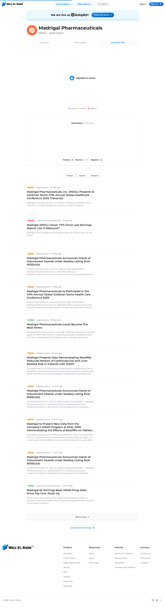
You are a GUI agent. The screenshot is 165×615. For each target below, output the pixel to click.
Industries (68, 581)
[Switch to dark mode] (161, 600)
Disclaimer (120, 563)
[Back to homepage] (13, 4)
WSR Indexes (84, 4)
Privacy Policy (121, 558)
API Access (94, 563)
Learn (91, 558)
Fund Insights (64, 4)
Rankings (67, 586)
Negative (94, 176)
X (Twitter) (145, 558)
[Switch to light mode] (157, 600)
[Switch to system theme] (153, 600)
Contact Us (145, 553)
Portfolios (67, 553)
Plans (91, 553)
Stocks (66, 567)
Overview (44, 42)
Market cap (56, 33)
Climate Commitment (125, 567)
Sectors (66, 577)
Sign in (143, 4)
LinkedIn (144, 563)
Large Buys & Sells (71, 563)
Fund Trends (80, 42)
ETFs (65, 572)
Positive (70, 176)
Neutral (82, 176)
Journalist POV (118, 42)
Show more (82, 517)
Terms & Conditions (124, 553)
